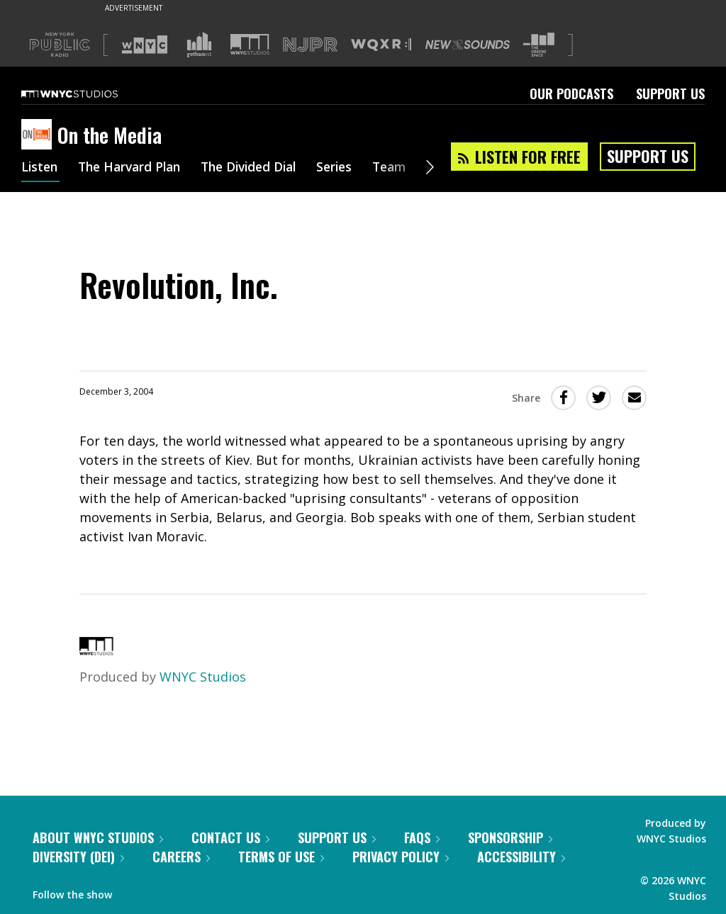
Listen (40, 168)
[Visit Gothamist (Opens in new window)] (199, 44)
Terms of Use (281, 856)
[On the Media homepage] (39, 135)
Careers (181, 856)
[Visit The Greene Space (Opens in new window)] (538, 45)
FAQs (422, 837)
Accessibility (521, 856)
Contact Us (230, 837)
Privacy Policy (400, 856)
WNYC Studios (203, 676)
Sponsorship (510, 837)
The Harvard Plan (134, 168)
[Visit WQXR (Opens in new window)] (381, 45)
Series (350, 168)
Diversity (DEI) (78, 856)
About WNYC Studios (98, 837)
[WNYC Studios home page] (87, 93)
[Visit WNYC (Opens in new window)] (144, 44)
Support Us (670, 93)
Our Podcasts (571, 93)
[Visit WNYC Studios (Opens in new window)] (249, 44)
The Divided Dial (260, 168)
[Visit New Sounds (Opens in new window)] (467, 45)
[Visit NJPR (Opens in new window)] (310, 45)
